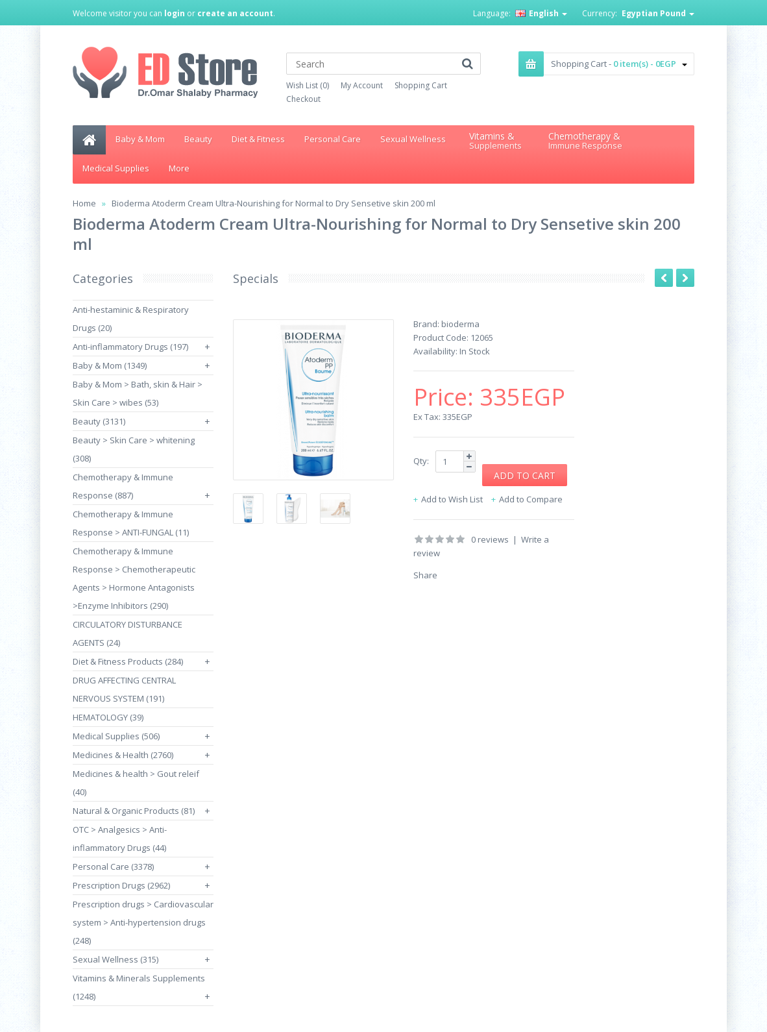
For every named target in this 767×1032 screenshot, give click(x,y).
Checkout (303, 98)
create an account (235, 13)
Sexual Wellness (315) (115, 959)
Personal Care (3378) (113, 866)
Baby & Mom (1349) (110, 365)
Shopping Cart (421, 85)
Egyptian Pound (658, 13)
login (174, 13)
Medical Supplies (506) (116, 736)
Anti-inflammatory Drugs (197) (130, 346)
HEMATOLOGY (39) (108, 717)
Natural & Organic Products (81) (134, 811)
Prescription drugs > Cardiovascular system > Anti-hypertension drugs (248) (143, 922)
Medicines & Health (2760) (123, 755)
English (541, 13)
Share (425, 575)
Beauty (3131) (99, 421)
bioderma (460, 324)
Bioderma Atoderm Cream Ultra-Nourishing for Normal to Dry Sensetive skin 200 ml (273, 203)
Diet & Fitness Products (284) (128, 661)
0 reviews (490, 539)
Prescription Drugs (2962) (121, 885)
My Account (362, 85)
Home (84, 203)
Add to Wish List (452, 499)
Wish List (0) (307, 85)
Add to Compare (531, 499)
